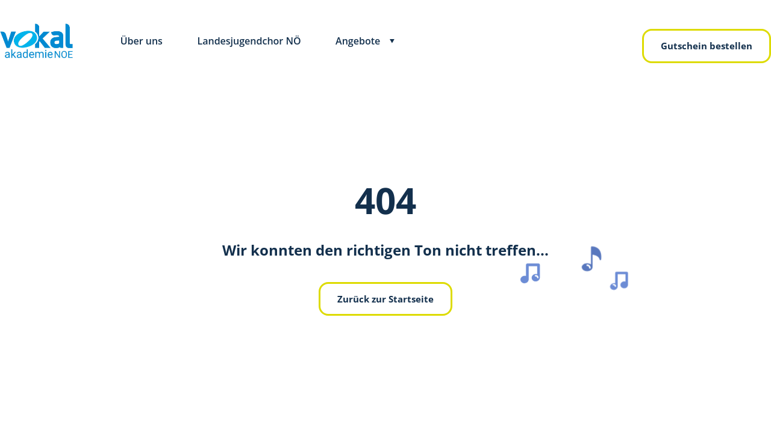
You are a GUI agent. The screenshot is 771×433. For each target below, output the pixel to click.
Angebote (358, 41)
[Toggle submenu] (392, 41)
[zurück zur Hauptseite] (36, 40)
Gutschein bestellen (706, 46)
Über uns (141, 41)
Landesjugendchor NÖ (249, 41)
